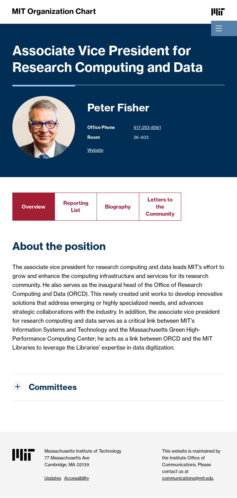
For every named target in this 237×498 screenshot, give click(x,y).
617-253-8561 (147, 127)
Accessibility (76, 478)
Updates (52, 478)
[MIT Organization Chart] (54, 11)
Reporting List (75, 206)
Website (95, 150)
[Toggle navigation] (219, 28)
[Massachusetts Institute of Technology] (218, 11)
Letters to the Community (160, 206)
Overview (33, 206)
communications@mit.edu (187, 478)
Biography (118, 206)
